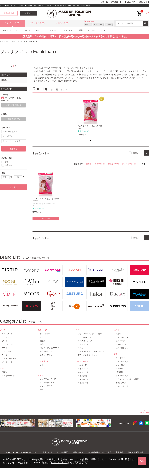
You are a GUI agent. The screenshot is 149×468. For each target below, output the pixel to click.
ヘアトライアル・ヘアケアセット (91, 351)
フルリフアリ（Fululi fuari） (42, 204)
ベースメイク (7, 334)
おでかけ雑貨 (121, 383)
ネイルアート (83, 372)
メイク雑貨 (120, 365)
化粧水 (42, 341)
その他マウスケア (9, 376)
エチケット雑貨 (122, 386)
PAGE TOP (144, 411)
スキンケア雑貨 (122, 362)
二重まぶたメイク (9, 359)
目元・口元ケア (46, 351)
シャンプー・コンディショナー (90, 334)
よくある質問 (130, 2)
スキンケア (7, 30)
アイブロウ (6, 351)
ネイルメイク (83, 369)
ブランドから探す (38, 23)
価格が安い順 (100, 164)
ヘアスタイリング (85, 341)
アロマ (42, 369)
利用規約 (119, 452)
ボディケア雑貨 (122, 376)
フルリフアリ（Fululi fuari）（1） (11, 99)
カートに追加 (45, 218)
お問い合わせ (143, 2)
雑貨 (81, 30)
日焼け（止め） (122, 344)
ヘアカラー (82, 348)
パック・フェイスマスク (49, 348)
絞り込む (13, 187)
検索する (13, 149)
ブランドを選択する (14, 105)
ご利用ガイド (116, 2)
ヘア (18, 30)
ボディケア (120, 341)
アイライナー (7, 344)
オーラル (91, 30)
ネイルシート (83, 383)
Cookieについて (59, 462)
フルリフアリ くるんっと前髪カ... (89, 127)
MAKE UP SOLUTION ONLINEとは (21, 452)
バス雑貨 (119, 372)
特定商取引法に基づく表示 (99, 452)
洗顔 (41, 337)
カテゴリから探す (12, 23)
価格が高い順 (113, 164)
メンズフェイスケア (48, 379)
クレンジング (45, 334)
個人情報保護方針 (135, 452)
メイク (38, 30)
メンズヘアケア (46, 386)
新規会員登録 (9, 13)
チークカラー (7, 337)
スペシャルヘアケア (86, 337)
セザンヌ (88, 24)
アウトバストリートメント (88, 355)
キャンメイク (98, 24)
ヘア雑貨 (119, 369)
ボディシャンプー (123, 337)
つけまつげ (120, 358)
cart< (139, 11)
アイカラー (6, 341)
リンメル (109, 24)
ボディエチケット (123, 348)
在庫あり (136, 153)
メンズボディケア (47, 383)
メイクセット (7, 362)
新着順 (88, 164)
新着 (6, 162)
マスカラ (5, 348)
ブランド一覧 (10, 42)
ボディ (27, 30)
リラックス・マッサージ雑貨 (127, 379)
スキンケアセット (47, 355)
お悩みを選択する (14, 119)
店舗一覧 (104, 2)
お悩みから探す (63, 23)
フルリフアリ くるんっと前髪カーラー (46, 200)
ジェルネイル (83, 379)
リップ (4, 355)
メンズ (102, 30)
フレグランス (51, 30)
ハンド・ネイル (68, 30)
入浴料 (118, 334)
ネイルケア (82, 365)
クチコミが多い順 (129, 164)
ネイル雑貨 (82, 376)
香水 (41, 365)
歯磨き (4, 372)
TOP (1, 42)
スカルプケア (83, 344)
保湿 (41, 344)
